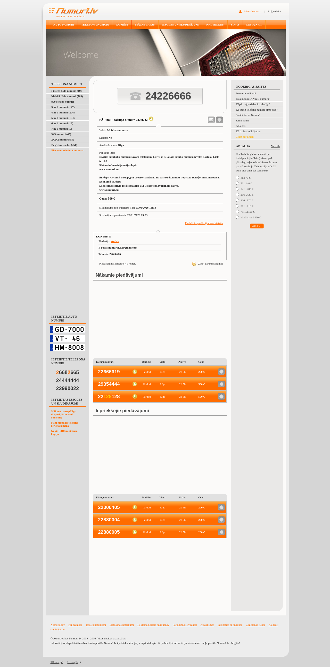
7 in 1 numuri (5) (61, 128)
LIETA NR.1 (254, 24)
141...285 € (247, 189)
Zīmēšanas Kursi (255, 624)
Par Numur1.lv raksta (185, 624)
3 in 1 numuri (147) (63, 107)
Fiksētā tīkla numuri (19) (66, 90)
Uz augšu (72, 662)
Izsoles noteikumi (246, 93)
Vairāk (275, 146)
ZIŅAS (235, 24)
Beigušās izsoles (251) (64, 144)
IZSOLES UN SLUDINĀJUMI (180, 24)
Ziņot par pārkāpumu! (207, 263)
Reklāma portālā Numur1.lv (153, 624)
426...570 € (247, 200)
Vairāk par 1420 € (251, 217)
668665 (67, 372)
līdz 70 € (246, 177)
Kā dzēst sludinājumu (248, 131)
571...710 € (247, 206)
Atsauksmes (207, 624)
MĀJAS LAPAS (145, 24)
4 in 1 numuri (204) (63, 112)
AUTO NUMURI (63, 24)
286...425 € (247, 194)
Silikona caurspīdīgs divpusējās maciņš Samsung (63, 414)
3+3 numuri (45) (61, 134)
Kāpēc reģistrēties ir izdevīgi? (253, 104)
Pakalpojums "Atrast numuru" (253, 98)
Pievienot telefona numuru (67, 150)
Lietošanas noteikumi (122, 624)
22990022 (67, 388)
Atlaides (240, 125)
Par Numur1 (75, 624)
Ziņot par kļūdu (244, 136)
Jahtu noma (242, 120)
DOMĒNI (122, 24)
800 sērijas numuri (62, 101)
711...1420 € (248, 211)
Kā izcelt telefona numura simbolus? (256, 109)
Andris (115, 241)
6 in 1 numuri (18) (62, 123)
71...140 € (246, 183)
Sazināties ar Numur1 (248, 115)
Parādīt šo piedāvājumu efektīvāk (204, 223)
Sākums (55, 662)
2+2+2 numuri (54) (62, 139)
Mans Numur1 (252, 11)
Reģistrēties (274, 11)
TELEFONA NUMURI (95, 24)
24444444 (67, 380)
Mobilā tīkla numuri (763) (67, 96)
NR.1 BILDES (215, 24)
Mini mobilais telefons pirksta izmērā (64, 424)
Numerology (58, 624)
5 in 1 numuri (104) (63, 117)
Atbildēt (256, 225)
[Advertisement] (67, 231)
